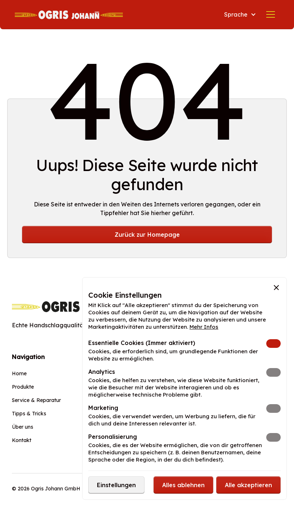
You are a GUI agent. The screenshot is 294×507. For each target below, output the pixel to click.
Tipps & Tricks (29, 413)
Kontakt (21, 440)
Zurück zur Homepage (147, 234)
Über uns (22, 427)
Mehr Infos (204, 326)
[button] (240, 14)
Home (19, 373)
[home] (69, 14)
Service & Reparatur (36, 400)
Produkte (23, 387)
